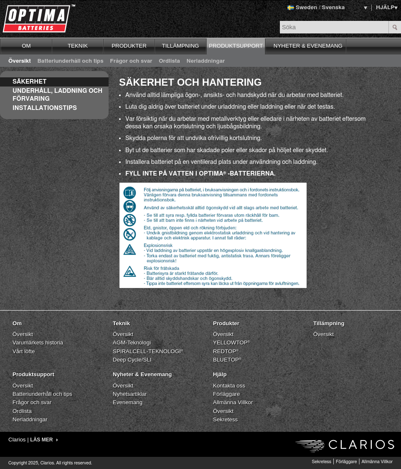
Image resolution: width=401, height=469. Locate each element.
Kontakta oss (229, 385)
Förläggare (226, 394)
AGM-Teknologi (132, 342)
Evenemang (127, 402)
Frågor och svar (131, 61)
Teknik (121, 323)
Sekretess (225, 419)
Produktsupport (33, 374)
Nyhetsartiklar (130, 394)
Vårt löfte (24, 351)
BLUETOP (227, 360)
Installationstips (45, 108)
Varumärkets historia (38, 342)
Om (17, 323)
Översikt (19, 61)
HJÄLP (385, 7)
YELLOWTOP (231, 342)
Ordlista (169, 61)
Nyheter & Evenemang (142, 374)
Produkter (226, 323)
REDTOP (226, 351)
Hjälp (220, 374)
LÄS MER (44, 440)
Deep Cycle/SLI (132, 360)
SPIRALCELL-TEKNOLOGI (148, 351)
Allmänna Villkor (233, 402)
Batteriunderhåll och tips (70, 61)
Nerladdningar (206, 61)
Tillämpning (329, 323)
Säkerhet (29, 82)
